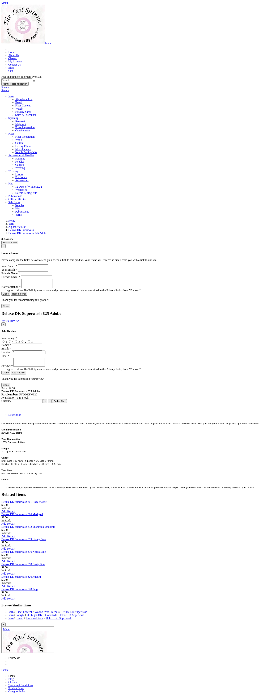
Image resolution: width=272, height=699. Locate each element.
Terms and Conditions (20, 688)
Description (14, 417)
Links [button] (4, 673)
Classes (12, 58)
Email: (6, 350)
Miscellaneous (23, 149)
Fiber (11, 133)
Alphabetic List (23, 99)
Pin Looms (21, 177)
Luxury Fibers (23, 146)
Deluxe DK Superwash (74, 615)
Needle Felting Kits (26, 152)
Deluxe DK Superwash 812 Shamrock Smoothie (28, 529)
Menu (15, 84)
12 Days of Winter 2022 (28, 186)
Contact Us (14, 64)
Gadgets (19, 164)
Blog (11, 67)
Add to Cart (59, 404)
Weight (19, 108)
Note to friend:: (11, 288)
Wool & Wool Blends (47, 615)
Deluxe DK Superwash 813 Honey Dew (23, 542)
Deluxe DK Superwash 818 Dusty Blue (23, 567)
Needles (19, 161)
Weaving (20, 167)
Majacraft (20, 124)
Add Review (18, 375)
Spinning (13, 117)
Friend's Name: (10, 273)
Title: (5, 357)
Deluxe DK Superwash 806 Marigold (22, 517)
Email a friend (10, 242)
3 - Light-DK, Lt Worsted (41, 618)
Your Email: (9, 269)
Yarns (18, 214)
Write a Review (10, 322)
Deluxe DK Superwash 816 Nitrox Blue (23, 554)
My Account (15, 61)
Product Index (16, 691)
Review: (7, 368)
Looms (19, 174)
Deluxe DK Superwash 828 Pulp (19, 592)
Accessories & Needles (21, 155)
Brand (18, 102)
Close (6, 295)
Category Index (17, 694)
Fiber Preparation (25, 127)
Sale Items (14, 202)
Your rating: (9, 339)
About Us (13, 55)
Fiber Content (23, 105)
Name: (6, 346)
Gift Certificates (17, 199)
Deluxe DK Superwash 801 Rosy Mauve (24, 504)
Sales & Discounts (25, 114)
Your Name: (9, 266)
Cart (10, 70)
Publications (15, 196)
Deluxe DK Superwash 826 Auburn (21, 579)
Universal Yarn (34, 621)
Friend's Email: (10, 276)
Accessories (21, 180)
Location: (7, 353)
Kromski (20, 121)
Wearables (21, 189)
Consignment (22, 130)
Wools (18, 139)
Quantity (6, 404)
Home (11, 52)
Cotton (19, 142)
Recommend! (19, 295)
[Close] (3, 246)
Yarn (11, 96)
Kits (10, 183)
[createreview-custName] (27, 346)
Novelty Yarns (23, 111)
